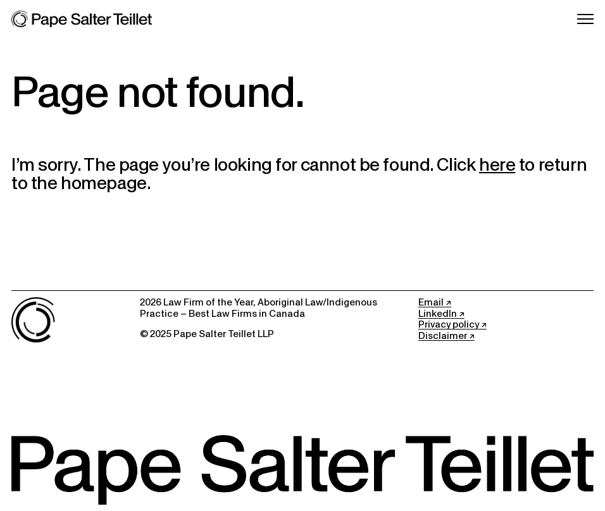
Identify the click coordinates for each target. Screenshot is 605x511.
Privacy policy (448, 324)
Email (431, 302)
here (497, 164)
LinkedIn (437, 313)
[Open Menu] (585, 19)
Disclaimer (442, 336)
